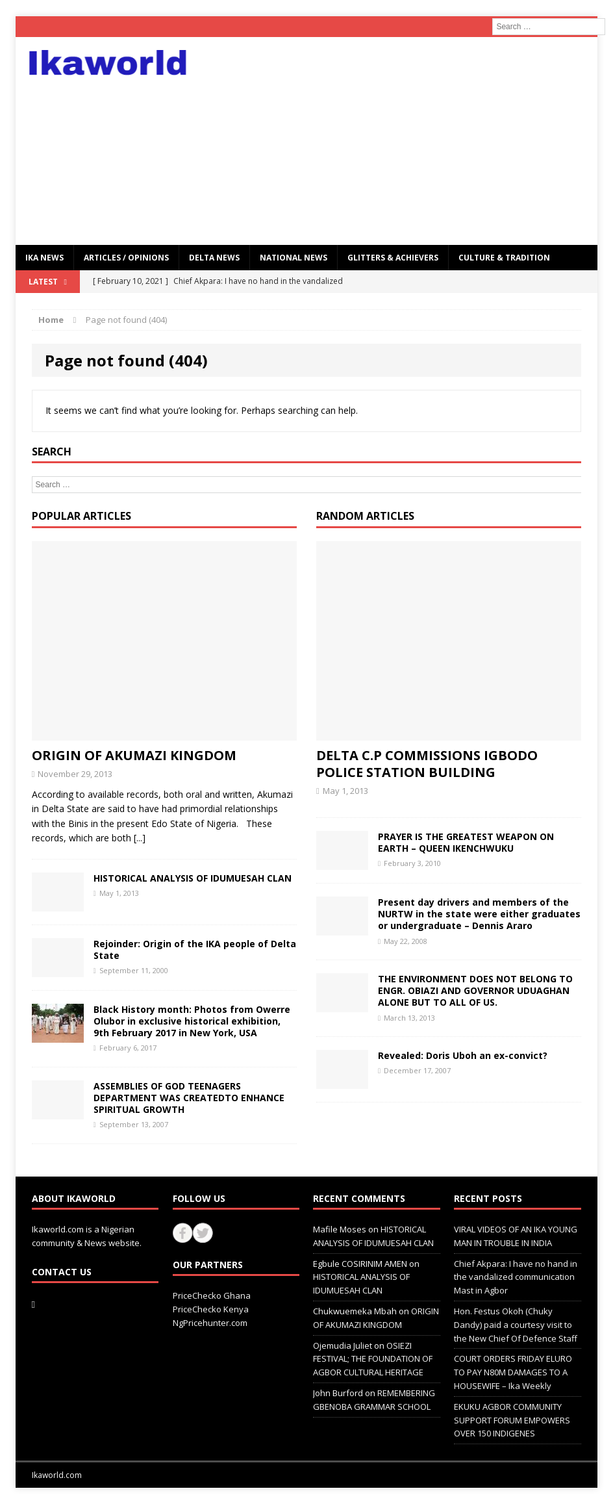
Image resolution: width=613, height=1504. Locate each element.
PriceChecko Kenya (211, 1309)
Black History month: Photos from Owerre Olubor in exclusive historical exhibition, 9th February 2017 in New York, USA (192, 1021)
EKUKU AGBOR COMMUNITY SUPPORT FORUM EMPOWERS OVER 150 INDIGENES (512, 1420)
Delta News (214, 257)
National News (293, 257)
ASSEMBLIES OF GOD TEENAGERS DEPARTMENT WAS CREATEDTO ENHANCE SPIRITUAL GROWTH (189, 1097)
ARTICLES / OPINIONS (126, 257)
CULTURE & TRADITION (504, 257)
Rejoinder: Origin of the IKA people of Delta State (195, 949)
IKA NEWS (44, 257)
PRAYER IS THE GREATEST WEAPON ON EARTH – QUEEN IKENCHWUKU (466, 842)
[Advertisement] (399, 141)
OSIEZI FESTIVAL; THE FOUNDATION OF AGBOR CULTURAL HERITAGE (372, 1359)
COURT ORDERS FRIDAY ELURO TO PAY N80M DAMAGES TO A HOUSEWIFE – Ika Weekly (513, 1372)
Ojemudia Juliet (342, 1345)
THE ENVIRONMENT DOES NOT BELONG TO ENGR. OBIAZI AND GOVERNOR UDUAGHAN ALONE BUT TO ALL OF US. (475, 990)
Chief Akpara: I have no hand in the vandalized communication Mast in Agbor (515, 1277)
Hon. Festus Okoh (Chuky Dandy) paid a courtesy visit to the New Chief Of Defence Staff (515, 1324)
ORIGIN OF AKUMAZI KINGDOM (134, 755)
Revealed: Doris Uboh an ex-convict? (462, 1055)
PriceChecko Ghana (212, 1295)
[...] (139, 838)
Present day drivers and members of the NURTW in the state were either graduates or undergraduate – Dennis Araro (479, 914)
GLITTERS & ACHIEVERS (392, 257)
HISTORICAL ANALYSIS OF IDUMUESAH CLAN (193, 878)
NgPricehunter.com (210, 1323)
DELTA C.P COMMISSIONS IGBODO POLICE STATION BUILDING (427, 763)
